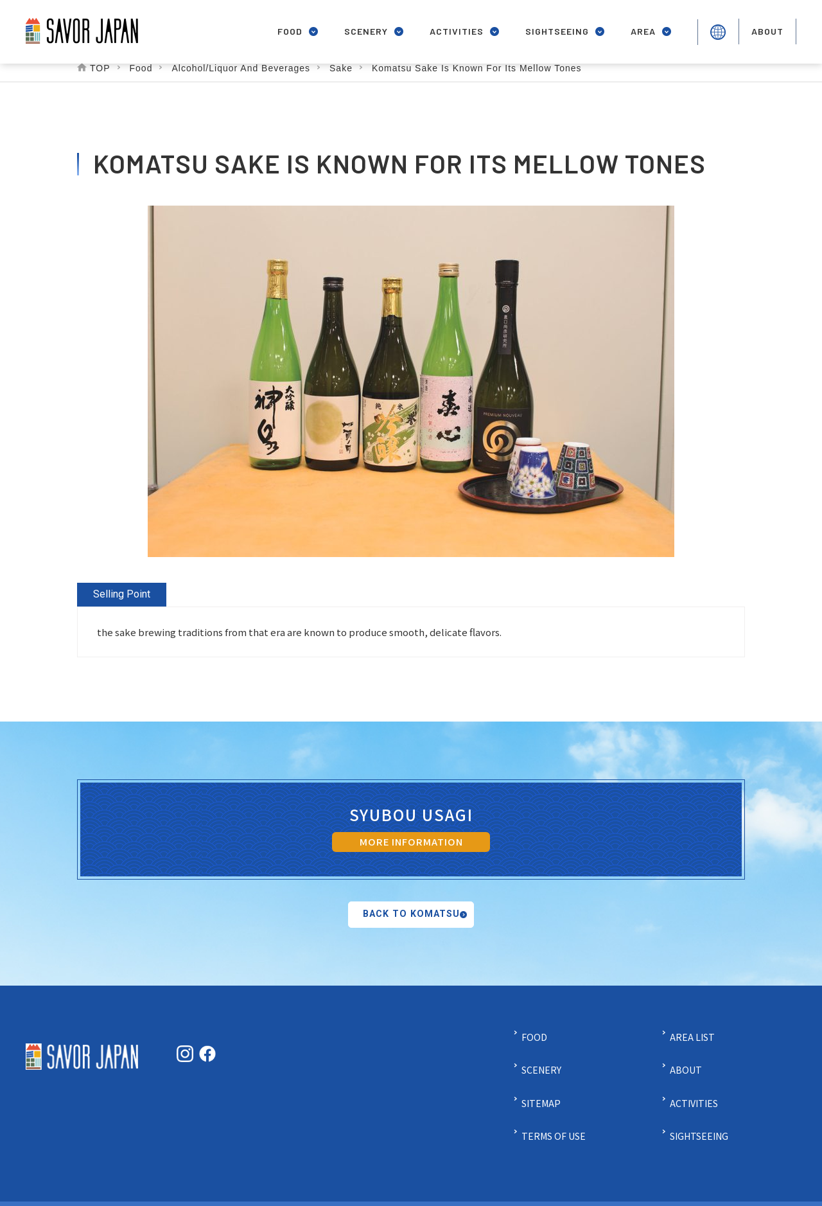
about (766, 26)
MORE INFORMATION (411, 843)
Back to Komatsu (411, 930)
